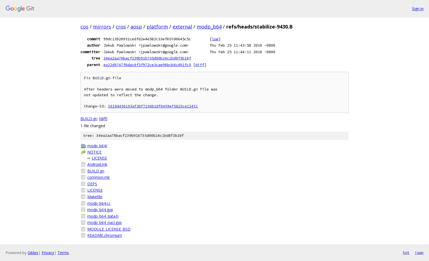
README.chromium (104, 235)
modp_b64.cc (99, 203)
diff (199, 64)
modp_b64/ (97, 145)
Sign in (418, 8)
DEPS (92, 183)
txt (406, 252)
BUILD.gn (88, 118)
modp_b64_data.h (102, 216)
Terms (63, 252)
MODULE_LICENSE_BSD (109, 229)
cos (84, 26)
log (215, 38)
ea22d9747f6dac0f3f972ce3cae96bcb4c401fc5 (147, 64)
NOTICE (94, 152)
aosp (136, 26)
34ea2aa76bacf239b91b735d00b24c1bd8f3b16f (147, 58)
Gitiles (33, 252)
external (182, 26)
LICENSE (99, 158)
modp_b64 (209, 26)
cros (121, 26)
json (419, 252)
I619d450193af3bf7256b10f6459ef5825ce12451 (153, 106)
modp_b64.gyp (100, 209)
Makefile (94, 196)
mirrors (102, 26)
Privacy (48, 252)
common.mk (98, 177)
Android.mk (97, 164)
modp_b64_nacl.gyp (104, 222)
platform (157, 26)
